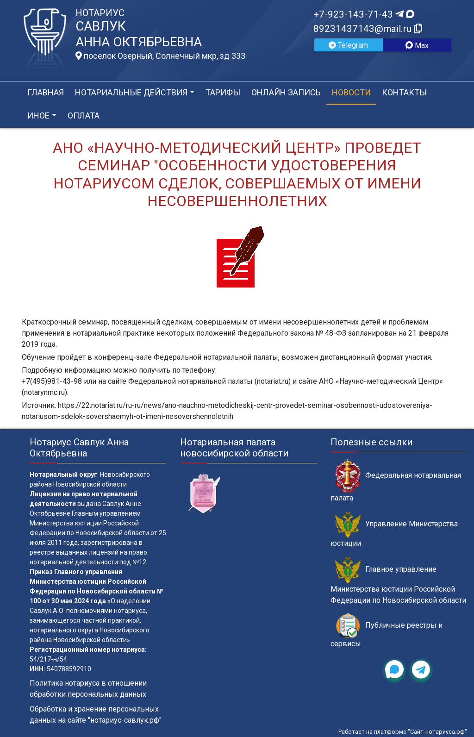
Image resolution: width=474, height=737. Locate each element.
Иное (38, 115)
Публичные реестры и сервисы (387, 630)
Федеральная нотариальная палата (396, 480)
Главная (45, 92)
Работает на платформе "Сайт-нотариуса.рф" (402, 731)
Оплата (84, 115)
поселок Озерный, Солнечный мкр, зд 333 (160, 56)
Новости (351, 92)
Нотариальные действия (131, 92)
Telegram (348, 45)
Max (417, 45)
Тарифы (223, 92)
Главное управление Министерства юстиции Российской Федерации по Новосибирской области (398, 580)
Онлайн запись (286, 92)
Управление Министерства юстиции (394, 529)
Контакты (404, 92)
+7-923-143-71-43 (363, 14)
